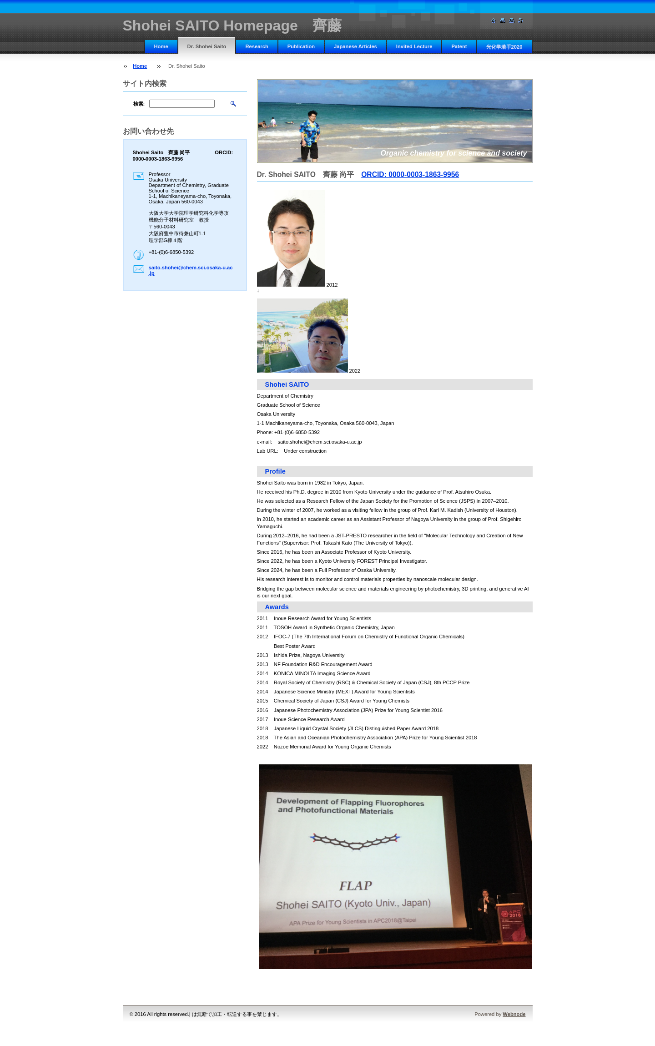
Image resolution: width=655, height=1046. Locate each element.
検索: (139, 103)
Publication (301, 46)
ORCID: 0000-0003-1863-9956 (410, 174)
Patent (459, 46)
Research (256, 46)
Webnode (514, 1014)
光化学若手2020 (504, 47)
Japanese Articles (355, 46)
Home (161, 46)
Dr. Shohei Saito (207, 46)
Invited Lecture (414, 46)
